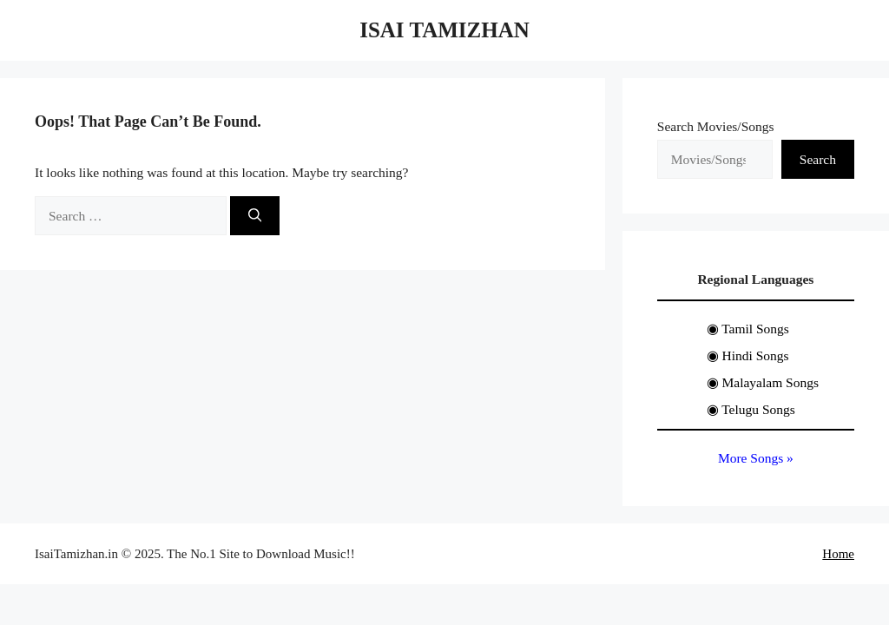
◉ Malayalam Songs (763, 382)
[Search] (255, 215)
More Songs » (756, 458)
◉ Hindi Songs (748, 355)
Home (838, 554)
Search (818, 159)
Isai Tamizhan (444, 30)
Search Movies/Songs (715, 126)
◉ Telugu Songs (751, 409)
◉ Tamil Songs (748, 328)
